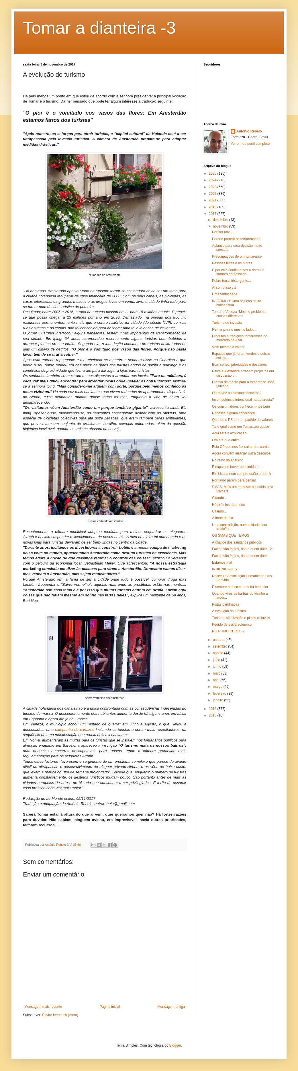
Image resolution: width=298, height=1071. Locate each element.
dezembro (221, 220)
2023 (213, 187)
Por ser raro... (222, 232)
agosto (218, 653)
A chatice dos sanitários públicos (237, 542)
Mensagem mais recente (43, 1007)
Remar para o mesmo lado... (234, 330)
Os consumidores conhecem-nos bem (241, 406)
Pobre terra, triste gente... (231, 281)
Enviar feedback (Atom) (60, 1015)
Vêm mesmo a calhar (228, 347)
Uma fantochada (224, 294)
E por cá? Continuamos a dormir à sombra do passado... (238, 272)
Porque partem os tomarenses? (236, 239)
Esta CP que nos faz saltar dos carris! (241, 447)
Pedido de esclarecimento (232, 625)
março (218, 687)
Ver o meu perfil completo (250, 144)
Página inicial (110, 1007)
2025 (213, 174)
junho (217, 666)
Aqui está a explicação (229, 433)
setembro (220, 646)
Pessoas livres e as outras (232, 263)
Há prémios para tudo (228, 505)
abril (216, 680)
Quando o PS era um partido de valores (242, 420)
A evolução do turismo (229, 611)
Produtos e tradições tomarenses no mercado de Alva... (239, 338)
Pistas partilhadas (225, 604)
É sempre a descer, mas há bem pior (240, 587)
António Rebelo (249, 131)
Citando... (219, 498)
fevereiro (220, 693)
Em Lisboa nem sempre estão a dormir (241, 474)
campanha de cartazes (74, 729)
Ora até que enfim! (226, 440)
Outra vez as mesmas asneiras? (236, 393)
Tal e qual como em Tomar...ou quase (240, 427)
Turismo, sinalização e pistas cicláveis (241, 618)
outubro (219, 640)
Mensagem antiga (171, 1007)
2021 (213, 200)
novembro (221, 226)
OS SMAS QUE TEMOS (230, 535)
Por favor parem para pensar (234, 480)
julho (217, 660)
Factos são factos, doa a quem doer (239, 556)
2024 (213, 180)
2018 (213, 207)
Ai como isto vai (224, 288)
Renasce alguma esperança (233, 413)
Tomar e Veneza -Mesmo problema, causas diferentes (239, 314)
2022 (213, 194)
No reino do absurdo (227, 460)
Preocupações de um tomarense (237, 257)
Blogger (175, 1045)
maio (217, 673)
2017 (213, 214)
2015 (213, 715)
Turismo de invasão (227, 323)
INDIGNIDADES (224, 569)
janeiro (218, 700)
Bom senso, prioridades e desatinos (239, 365)
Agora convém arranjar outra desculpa (241, 453)
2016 (213, 709)
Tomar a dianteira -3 (99, 27)
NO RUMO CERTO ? (228, 631)
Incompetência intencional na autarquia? (243, 400)
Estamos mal (222, 562)
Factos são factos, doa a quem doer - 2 (242, 549)
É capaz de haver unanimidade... (237, 467)
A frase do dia (222, 518)
